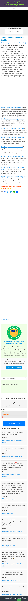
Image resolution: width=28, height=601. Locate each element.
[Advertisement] (14, 18)
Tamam (19, 599)
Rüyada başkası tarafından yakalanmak (12, 119)
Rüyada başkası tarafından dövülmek (12, 107)
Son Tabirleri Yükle (14, 423)
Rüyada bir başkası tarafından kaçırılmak (13, 156)
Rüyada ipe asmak (7, 513)
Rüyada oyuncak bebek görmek (11, 580)
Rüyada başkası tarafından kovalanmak (12, 137)
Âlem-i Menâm (14, 2)
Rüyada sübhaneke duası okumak (12, 531)
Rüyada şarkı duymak (8, 499)
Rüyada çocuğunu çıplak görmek (12, 456)
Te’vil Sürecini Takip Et (14, 367)
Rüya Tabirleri (6, 319)
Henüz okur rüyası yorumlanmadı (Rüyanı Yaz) (13, 43)
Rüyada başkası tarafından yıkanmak (12, 147)
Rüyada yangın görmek (9, 545)
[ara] (14, 31)
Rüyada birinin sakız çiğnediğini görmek (11, 475)
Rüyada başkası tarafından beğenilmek (12, 128)
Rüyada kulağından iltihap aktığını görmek (12, 441)
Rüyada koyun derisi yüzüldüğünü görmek (12, 565)
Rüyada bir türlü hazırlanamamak (12, 594)
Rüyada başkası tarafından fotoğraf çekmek (14, 177)
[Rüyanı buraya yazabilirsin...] (14, 378)
